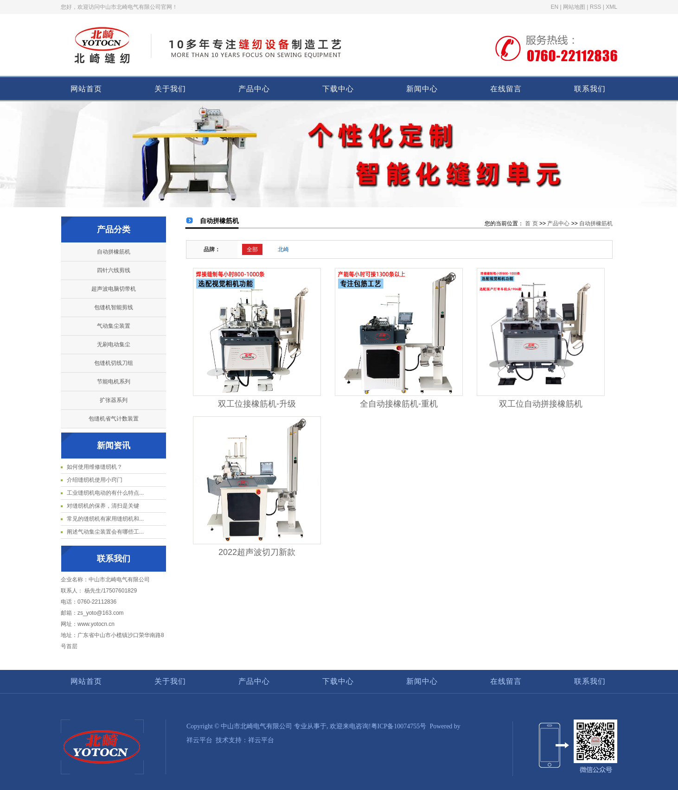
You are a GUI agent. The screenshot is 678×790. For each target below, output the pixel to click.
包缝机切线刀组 (113, 363)
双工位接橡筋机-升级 (257, 403)
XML (611, 7)
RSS (595, 7)
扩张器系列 (114, 400)
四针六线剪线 (113, 270)
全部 (252, 249)
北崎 (283, 249)
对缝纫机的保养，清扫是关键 (103, 506)
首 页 (531, 223)
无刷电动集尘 (113, 344)
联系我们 (590, 89)
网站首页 (86, 89)
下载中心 (338, 89)
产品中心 (254, 89)
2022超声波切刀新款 (256, 552)
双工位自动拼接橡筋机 (540, 403)
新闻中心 (422, 89)
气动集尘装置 (113, 326)
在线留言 (506, 89)
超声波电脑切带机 (113, 289)
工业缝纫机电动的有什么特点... (105, 493)
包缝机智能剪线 (113, 307)
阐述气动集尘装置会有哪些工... (105, 532)
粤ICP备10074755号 (399, 726)
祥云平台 (199, 740)
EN (555, 7)
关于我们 (170, 89)
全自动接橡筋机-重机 (399, 403)
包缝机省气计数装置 (114, 418)
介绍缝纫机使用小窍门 (94, 480)
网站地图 (574, 7)
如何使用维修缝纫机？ (94, 467)
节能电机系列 (113, 381)
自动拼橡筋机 (113, 251)
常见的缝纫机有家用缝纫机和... (105, 519)
